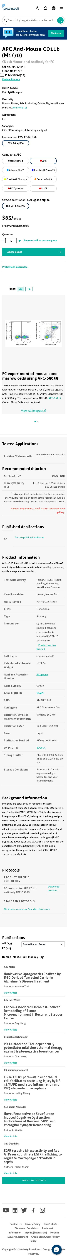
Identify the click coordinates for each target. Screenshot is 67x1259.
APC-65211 (54, 398)
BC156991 (42, 674)
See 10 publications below (29, 537)
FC (29, 288)
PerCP (43, 188)
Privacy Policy (32, 1224)
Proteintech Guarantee (15, 267)
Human (6, 957)
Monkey (33, 957)
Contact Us (15, 1224)
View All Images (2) (33, 410)
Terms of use (50, 1224)
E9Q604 (40, 747)
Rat (25, 957)
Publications (12, 75)
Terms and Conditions (26, 1228)
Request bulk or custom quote (40, 240)
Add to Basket (14, 251)
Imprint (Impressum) (36, 1232)
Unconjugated (15, 160)
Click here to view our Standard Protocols (26, 909)
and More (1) (19, 107)
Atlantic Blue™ (15, 170)
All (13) (7, 943)
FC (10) (6, 948)
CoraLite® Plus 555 (15, 179)
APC (43, 160)
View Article (10, 992)
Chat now (56, 33)
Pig (42, 957)
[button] (57, 1250)
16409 (40, 692)
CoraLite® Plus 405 (43, 170)
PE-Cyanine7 (15, 188)
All (20, 288)
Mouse (17, 957)
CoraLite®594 (43, 179)
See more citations (33, 1180)
